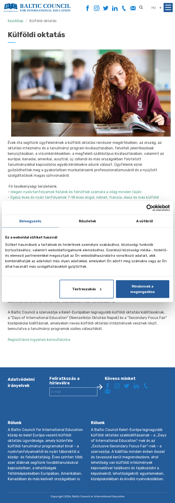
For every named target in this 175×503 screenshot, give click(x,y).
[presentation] (84, 412)
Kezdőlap (15, 21)
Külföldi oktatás (43, 21)
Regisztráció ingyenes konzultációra (39, 339)
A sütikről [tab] (144, 221)
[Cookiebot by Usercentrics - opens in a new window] (150, 208)
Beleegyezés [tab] (30, 221)
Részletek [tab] (87, 221)
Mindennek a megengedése (142, 289)
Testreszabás (86, 289)
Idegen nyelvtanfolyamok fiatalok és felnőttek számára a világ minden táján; (76, 192)
